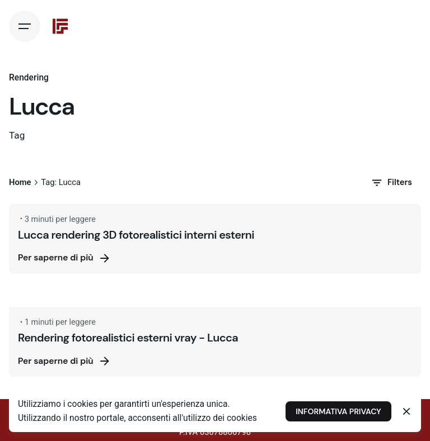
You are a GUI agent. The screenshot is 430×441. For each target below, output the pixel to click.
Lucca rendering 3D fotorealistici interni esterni (136, 234)
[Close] (406, 411)
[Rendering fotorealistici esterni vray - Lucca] (215, 299)
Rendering (29, 78)
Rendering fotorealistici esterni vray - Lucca (128, 337)
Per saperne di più (64, 258)
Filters (391, 182)
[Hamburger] (24, 26)
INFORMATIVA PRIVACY (338, 411)
